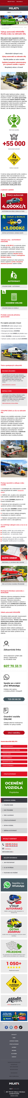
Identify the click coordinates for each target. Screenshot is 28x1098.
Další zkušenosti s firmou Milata (10, 403)
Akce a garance (7, 757)
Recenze (14, 1050)
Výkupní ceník (7, 754)
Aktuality (14, 1034)
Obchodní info (14, 1072)
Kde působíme (8, 810)
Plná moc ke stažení (10, 872)
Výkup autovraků (8, 746)
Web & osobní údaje (14, 1076)
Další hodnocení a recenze (9, 384)
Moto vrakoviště (14, 1066)
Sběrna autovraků (10, 830)
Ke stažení (14, 1053)
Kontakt (14, 1056)
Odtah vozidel (8, 825)
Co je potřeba (9, 867)
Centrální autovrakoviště (14, 1062)
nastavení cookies (14, 1095)
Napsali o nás (7, 391)
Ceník (14, 1037)
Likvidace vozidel (10, 800)
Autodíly (14, 1047)
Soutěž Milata (14, 1064)
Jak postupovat (9, 862)
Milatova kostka (14, 1069)
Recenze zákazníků (8, 371)
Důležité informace (10, 857)
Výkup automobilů (8, 765)
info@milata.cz (8, 848)
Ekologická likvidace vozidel (11, 750)
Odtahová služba (8, 761)
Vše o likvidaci (9, 815)
